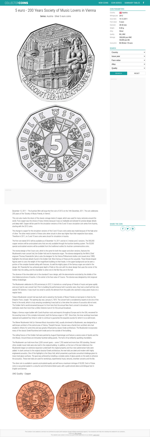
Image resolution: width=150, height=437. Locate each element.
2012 (121, 16)
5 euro (121, 22)
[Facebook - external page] (143, 2)
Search (118, 73)
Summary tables (132, 3)
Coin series (116, 3)
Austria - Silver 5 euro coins (59, 16)
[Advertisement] (55, 197)
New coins (103, 3)
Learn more (96, 435)
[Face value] (127, 60)
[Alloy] (127, 64)
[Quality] (127, 68)
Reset (137, 73)
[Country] (127, 52)
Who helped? (78, 433)
